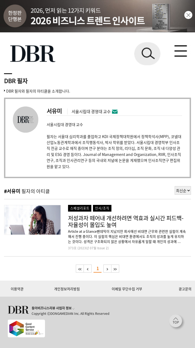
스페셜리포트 (79, 208)
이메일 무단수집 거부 (127, 288)
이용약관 (17, 288)
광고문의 (185, 288)
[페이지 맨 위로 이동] (177, 322)
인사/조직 (102, 208)
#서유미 (12, 191)
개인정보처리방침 (67, 288)
